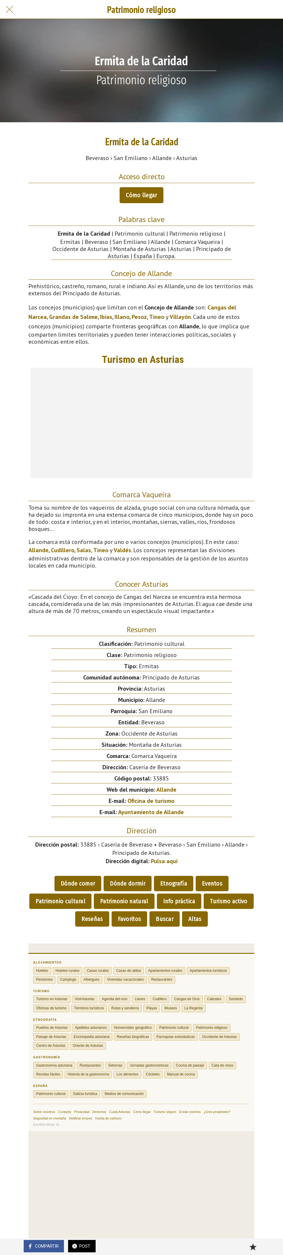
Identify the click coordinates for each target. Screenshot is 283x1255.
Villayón (180, 317)
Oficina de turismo (151, 801)
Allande (38, 550)
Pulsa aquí (164, 861)
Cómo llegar (141, 195)
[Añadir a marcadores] (253, 1247)
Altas (195, 918)
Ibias (106, 317)
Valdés (122, 550)
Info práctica (179, 901)
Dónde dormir (127, 883)
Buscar (164, 918)
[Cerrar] (9, 9)
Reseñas (92, 918)
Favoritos (129, 918)
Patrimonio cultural (60, 901)
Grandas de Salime (73, 317)
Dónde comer (78, 883)
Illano (122, 317)
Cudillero (62, 550)
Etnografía (173, 883)
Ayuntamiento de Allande (151, 812)
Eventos (212, 883)
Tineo (156, 317)
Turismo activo (228, 901)
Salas (84, 550)
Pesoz (139, 317)
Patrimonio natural (124, 901)
